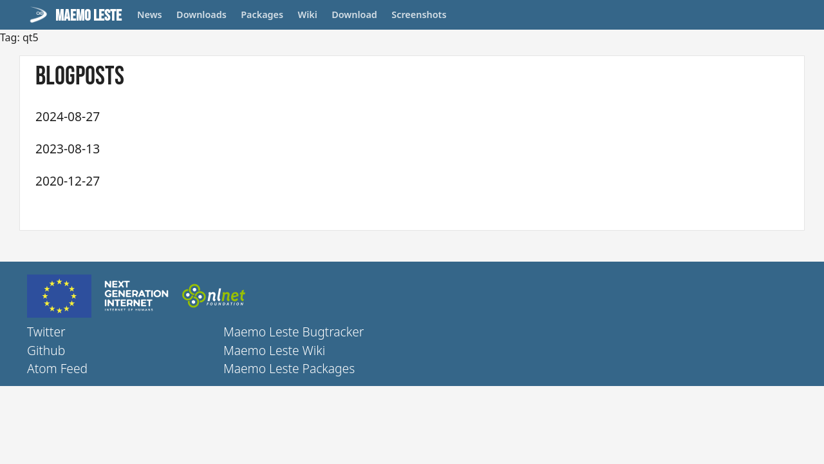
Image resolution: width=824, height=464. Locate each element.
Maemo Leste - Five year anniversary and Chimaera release (286, 148)
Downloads (201, 14)
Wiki (307, 14)
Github (46, 350)
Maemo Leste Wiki (274, 350)
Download (354, 14)
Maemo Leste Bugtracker (293, 331)
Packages (262, 14)
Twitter (46, 331)
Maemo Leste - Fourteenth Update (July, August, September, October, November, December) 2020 (392, 180)
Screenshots (418, 14)
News (149, 14)
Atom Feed (57, 368)
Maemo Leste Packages (289, 368)
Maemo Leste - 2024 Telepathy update (222, 115)
